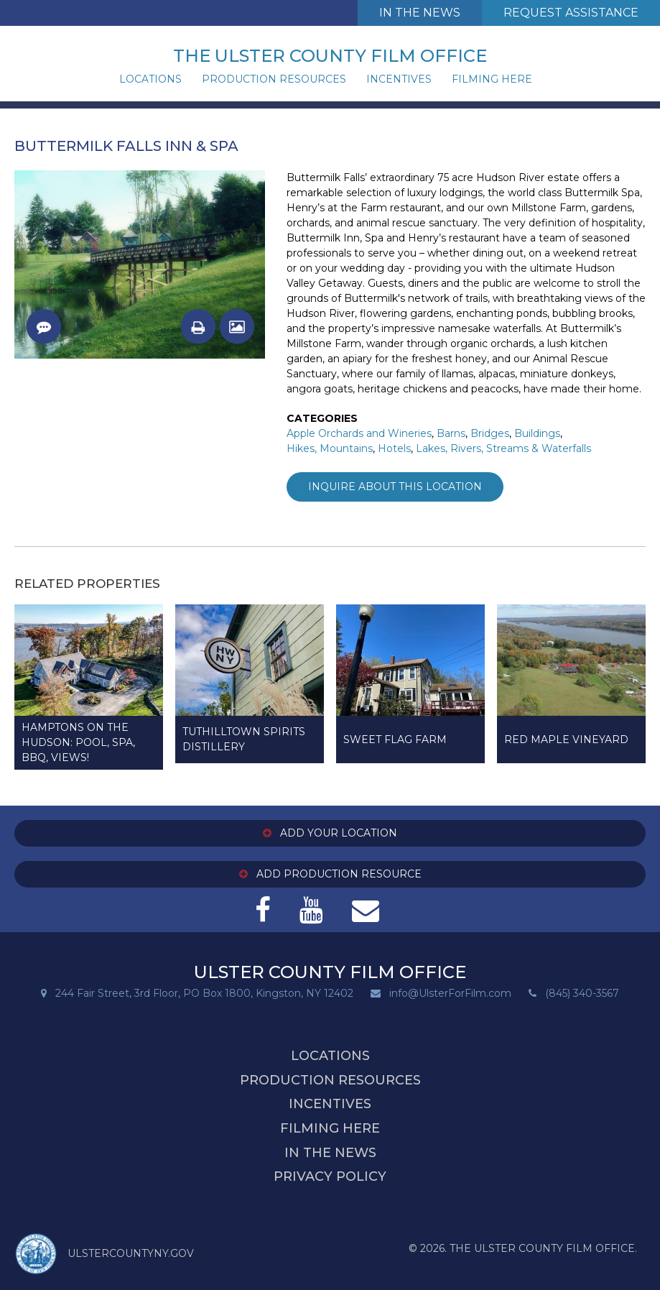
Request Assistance (570, 12)
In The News (419, 12)
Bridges (489, 433)
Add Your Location (330, 832)
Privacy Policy (330, 1176)
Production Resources (274, 79)
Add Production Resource (330, 873)
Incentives (399, 79)
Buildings (537, 433)
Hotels (394, 448)
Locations (150, 79)
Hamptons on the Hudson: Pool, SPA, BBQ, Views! (78, 742)
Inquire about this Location (395, 486)
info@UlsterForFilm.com (450, 993)
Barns (451, 433)
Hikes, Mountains (330, 448)
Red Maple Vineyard (566, 739)
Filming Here (492, 79)
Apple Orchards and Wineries (359, 433)
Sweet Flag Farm (395, 739)
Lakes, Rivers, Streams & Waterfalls (503, 448)
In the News (330, 1153)
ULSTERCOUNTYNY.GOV (104, 1254)
